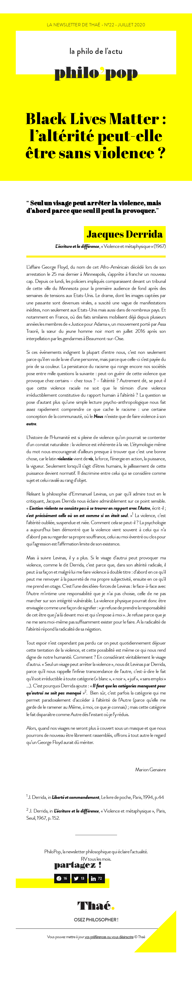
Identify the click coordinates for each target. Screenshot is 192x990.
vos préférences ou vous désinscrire (109, 937)
